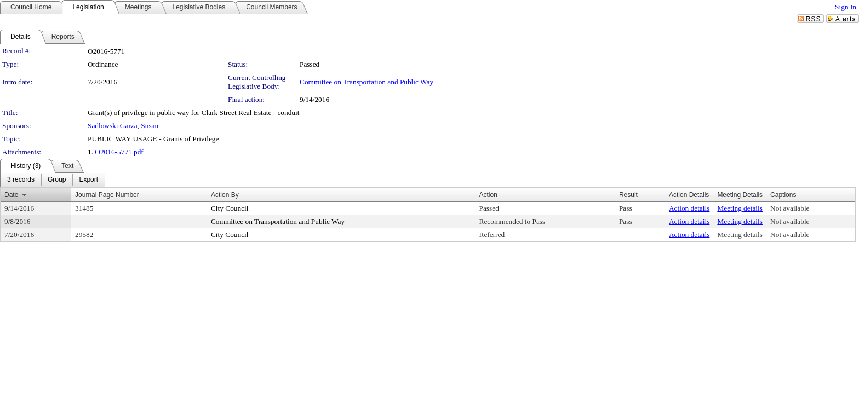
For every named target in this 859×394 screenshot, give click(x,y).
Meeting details (740, 208)
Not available (789, 208)
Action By (225, 195)
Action (488, 195)
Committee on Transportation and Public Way (366, 82)
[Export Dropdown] (88, 180)
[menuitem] (21, 180)
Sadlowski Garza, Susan (123, 125)
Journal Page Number (107, 195)
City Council (230, 208)
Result (628, 195)
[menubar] (52, 180)
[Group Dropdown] (56, 180)
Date (11, 195)
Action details (689, 208)
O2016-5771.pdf (119, 152)
